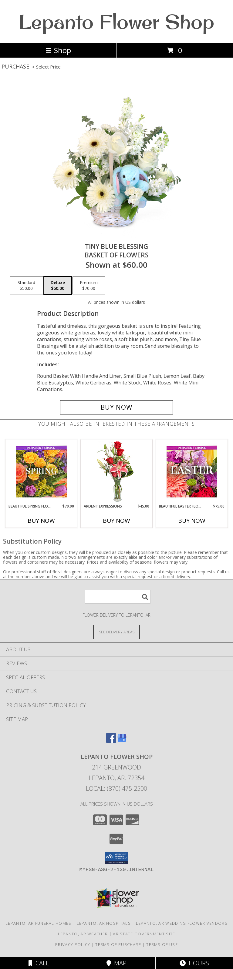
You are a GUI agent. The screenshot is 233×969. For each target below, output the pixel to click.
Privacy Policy (72, 944)
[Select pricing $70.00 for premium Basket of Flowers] (89, 285)
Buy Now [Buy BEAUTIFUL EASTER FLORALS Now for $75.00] (191, 521)
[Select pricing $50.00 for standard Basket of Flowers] (26, 285)
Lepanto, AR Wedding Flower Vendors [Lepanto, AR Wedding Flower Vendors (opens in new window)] (182, 923)
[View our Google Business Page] (122, 740)
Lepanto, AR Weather (83, 934)
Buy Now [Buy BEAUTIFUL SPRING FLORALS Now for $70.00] (41, 521)
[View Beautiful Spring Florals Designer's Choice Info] (41, 471)
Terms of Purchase (118, 944)
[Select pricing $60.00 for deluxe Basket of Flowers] (57, 285)
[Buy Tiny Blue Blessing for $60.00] (116, 407)
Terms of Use (162, 944)
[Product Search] (117, 597)
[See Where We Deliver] (116, 632)
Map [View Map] (116, 963)
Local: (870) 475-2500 (116, 788)
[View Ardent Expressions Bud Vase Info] (116, 471)
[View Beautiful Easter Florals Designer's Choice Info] (192, 471)
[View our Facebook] (111, 740)
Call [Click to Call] (39, 963)
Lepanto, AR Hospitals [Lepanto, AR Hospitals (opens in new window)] (104, 923)
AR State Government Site (144, 934)
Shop (58, 50)
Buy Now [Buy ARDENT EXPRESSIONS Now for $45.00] (116, 521)
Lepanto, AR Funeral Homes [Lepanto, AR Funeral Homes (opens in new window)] (38, 923)
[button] (116, 858)
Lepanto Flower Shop (116, 21)
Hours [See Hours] (194, 963)
